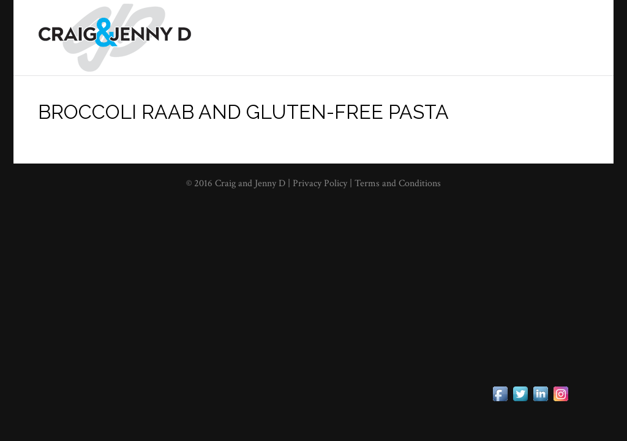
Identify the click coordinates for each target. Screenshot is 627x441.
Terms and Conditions (398, 183)
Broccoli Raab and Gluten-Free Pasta (243, 111)
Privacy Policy (321, 183)
